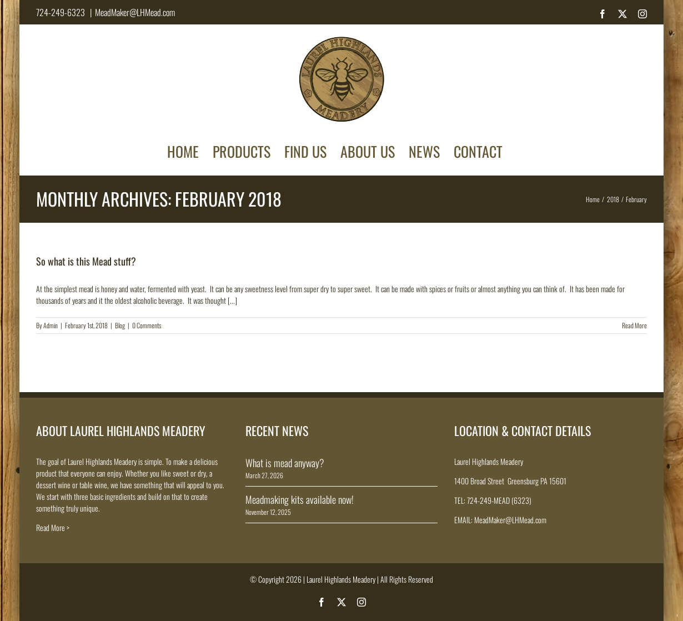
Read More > (52, 527)
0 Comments (146, 325)
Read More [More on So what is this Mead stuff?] (634, 325)
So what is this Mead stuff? (86, 261)
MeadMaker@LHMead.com (135, 12)
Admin (50, 325)
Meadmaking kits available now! (299, 499)
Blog (120, 325)
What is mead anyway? (284, 462)
